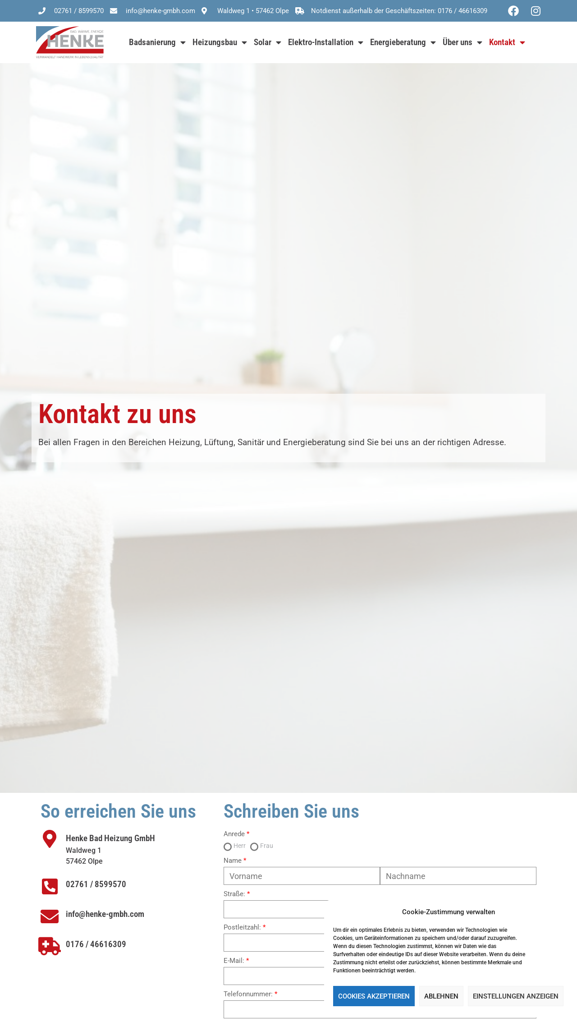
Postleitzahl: (242, 927)
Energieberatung (403, 42)
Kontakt (507, 42)
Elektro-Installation (325, 42)
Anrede (234, 834)
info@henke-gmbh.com (105, 914)
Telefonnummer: (248, 994)
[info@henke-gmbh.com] (50, 916)
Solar (267, 42)
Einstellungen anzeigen (516, 996)
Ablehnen (441, 996)
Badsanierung (157, 42)
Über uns (462, 42)
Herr (240, 845)
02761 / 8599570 (96, 884)
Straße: (234, 894)
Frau (266, 845)
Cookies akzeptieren (374, 996)
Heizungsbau (219, 42)
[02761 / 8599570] (50, 886)
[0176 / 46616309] (50, 946)
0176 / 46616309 (96, 944)
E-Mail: (234, 961)
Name (233, 860)
